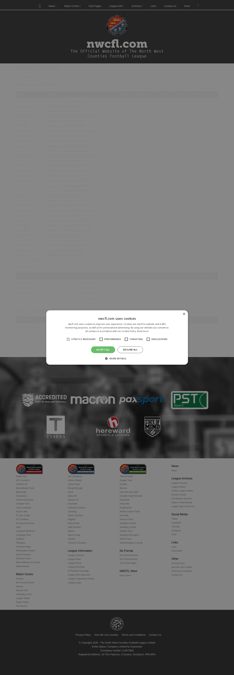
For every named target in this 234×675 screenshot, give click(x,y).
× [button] (184, 314)
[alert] (117, 337)
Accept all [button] (103, 349)
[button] (117, 358)
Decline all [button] (130, 349)
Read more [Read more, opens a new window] (143, 331)
